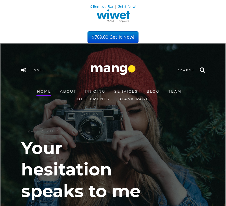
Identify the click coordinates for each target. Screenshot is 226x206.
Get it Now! (127, 6)
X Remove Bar (102, 6)
